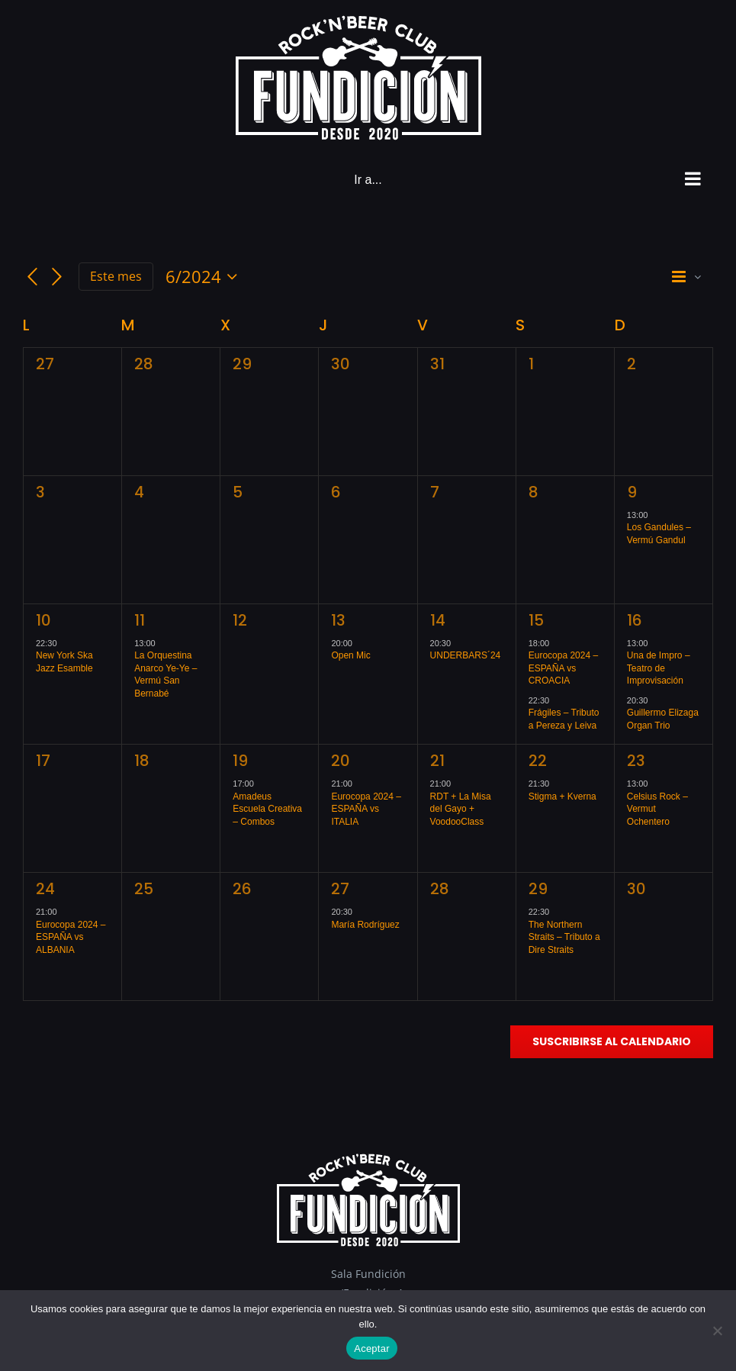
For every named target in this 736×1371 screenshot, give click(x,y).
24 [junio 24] (45, 889)
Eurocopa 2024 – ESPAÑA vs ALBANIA (70, 937)
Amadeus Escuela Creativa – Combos (267, 809)
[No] (717, 1330)
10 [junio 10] (43, 620)
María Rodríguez (365, 924)
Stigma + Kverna (562, 796)
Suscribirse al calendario (611, 1041)
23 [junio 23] (636, 760)
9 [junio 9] (632, 492)
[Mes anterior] (32, 277)
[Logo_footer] (368, 1158)
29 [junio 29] (538, 889)
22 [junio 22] (538, 760)
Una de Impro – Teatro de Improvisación (658, 668)
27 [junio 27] (340, 889)
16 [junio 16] (634, 620)
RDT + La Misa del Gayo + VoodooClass (460, 809)
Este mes (116, 276)
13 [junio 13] (338, 620)
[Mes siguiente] (57, 277)
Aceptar (372, 1348)
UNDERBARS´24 (465, 655)
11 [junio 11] (139, 620)
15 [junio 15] (536, 620)
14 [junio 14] (437, 620)
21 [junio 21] (437, 760)
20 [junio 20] (340, 760)
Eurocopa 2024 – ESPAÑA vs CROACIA (563, 668)
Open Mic (350, 655)
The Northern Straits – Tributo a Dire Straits (564, 937)
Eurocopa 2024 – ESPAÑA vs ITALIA (365, 809)
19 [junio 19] (240, 760)
